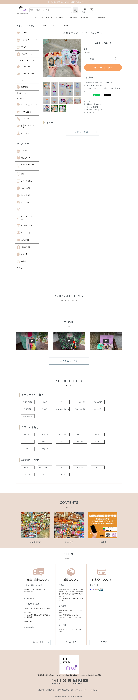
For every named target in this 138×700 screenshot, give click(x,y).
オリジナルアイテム (25, 217)
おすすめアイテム (72, 17)
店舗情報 (41, 690)
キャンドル (23, 133)
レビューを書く (82, 132)
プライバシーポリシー (82, 690)
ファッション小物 (25, 73)
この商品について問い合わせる (94, 110)
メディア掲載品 (24, 181)
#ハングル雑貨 (80, 402)
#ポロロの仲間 (27, 416)
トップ (35, 17)
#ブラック (45, 449)
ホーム (45, 25)
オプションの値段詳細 (91, 107)
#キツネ (62, 474)
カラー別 (22, 254)
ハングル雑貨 (24, 188)
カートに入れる (103, 67)
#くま (62, 467)
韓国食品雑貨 (24, 195)
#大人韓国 (97, 409)
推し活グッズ (21, 93)
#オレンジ (80, 434)
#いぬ (45, 474)
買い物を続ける (89, 112)
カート (92, 10)
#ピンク (97, 434)
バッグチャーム (24, 54)
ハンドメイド (24, 233)
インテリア (23, 119)
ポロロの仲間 (24, 247)
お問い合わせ (100, 17)
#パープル (80, 442)
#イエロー (62, 434)
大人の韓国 (23, 240)
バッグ (21, 47)
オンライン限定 (24, 225)
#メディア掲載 (27, 402)
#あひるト (27, 467)
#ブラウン (97, 442)
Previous (46, 58)
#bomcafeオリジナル (62, 409)
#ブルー (62, 442)
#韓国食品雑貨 (97, 402)
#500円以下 (27, 409)
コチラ (74, 629)
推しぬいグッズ (22, 98)
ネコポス (22, 209)
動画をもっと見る (69, 361)
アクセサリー (24, 66)
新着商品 (61, 17)
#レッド (27, 442)
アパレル (22, 32)
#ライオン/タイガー (45, 467)
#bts (62, 402)
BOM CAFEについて (87, 17)
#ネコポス (45, 409)
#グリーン (45, 442)
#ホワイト (27, 434)
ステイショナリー (25, 105)
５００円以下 (24, 202)
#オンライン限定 (80, 409)
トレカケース (65, 25)
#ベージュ (45, 434)
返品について (88, 101)
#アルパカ (80, 467)
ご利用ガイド (85, 10)
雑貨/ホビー (23, 87)
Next (78, 58)
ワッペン (20, 80)
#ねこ (97, 467)
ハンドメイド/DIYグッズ (25, 60)
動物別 (21, 261)
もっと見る (38, 642)
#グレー (27, 449)
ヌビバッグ (23, 40)
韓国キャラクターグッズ (25, 166)
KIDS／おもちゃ (25, 112)
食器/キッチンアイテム (25, 126)
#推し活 (45, 402)
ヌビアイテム (24, 151)
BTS (20, 174)
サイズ (26, 598)
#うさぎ (27, 474)
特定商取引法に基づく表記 (92, 104)
